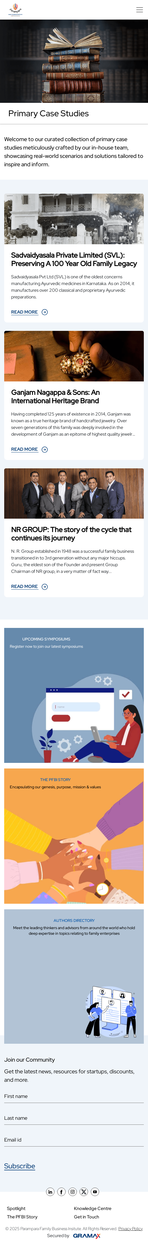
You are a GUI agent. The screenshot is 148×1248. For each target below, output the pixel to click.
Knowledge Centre (92, 1208)
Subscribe (19, 1166)
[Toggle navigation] (138, 9)
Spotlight (16, 1208)
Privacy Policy (130, 1229)
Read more (29, 312)
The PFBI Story (22, 1217)
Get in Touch (86, 1217)
